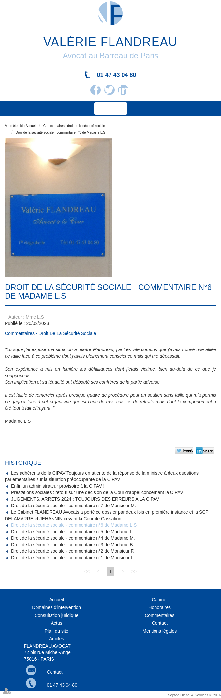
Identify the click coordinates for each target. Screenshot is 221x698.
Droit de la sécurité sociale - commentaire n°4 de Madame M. (73, 538)
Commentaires (159, 615)
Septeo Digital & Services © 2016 (194, 695)
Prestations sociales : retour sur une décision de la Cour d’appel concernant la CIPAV (97, 492)
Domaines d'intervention (56, 607)
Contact (160, 623)
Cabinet (160, 599)
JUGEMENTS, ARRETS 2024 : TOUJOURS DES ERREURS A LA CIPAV (85, 499)
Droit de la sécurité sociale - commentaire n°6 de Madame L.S (60, 132)
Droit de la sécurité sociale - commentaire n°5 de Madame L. (72, 531)
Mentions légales (159, 631)
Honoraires (160, 607)
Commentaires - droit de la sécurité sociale (74, 126)
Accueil (31, 126)
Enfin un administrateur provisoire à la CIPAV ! (58, 486)
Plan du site (56, 631)
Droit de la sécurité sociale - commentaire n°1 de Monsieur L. (73, 557)
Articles (56, 638)
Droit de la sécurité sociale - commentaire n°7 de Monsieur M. (73, 505)
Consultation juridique (57, 615)
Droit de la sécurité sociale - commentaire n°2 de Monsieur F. (72, 551)
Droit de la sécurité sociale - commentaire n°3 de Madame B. (72, 544)
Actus (56, 623)
